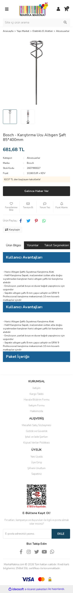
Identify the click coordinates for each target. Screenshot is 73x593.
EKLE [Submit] (60, 534)
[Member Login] (58, 9)
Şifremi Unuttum (36, 468)
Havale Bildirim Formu (36, 399)
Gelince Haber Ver (36, 191)
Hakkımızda (36, 411)
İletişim (36, 388)
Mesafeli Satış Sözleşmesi (36, 425)
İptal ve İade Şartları (36, 437)
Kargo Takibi (37, 394)
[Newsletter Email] (27, 534)
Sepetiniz (36, 474)
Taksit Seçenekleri (56, 245)
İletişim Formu (37, 405)
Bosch (30, 163)
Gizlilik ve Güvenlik (36, 431)
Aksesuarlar (33, 157)
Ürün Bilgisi (13, 245)
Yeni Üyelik (37, 457)
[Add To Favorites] (11, 207)
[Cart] (66, 9)
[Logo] (33, 9)
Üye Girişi (36, 462)
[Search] (36, 22)
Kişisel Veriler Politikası (36, 442)
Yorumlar (33, 245)
